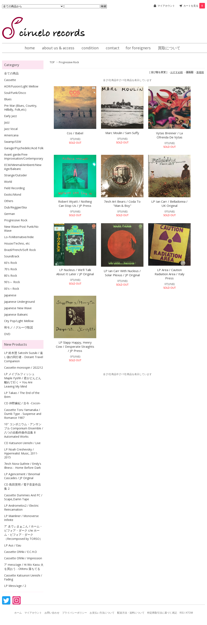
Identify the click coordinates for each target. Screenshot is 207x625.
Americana (11, 135)
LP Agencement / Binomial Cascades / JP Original (22, 476)
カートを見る (194, 5)
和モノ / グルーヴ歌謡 (18, 327)
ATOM (189, 612)
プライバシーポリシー (74, 612)
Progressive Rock (69, 62)
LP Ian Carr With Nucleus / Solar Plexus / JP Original (122, 273)
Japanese (10, 295)
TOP (52, 62)
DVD (7, 334)
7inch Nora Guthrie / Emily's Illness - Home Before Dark (22, 466)
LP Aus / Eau (12, 545)
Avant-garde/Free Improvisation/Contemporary (23, 156)
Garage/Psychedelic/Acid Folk (23, 148)
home (30, 47)
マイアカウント (166, 5)
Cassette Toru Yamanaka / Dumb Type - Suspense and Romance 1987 (22, 414)
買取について (169, 47)
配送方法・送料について (130, 612)
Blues (8, 99)
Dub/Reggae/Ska (15, 207)
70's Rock (10, 269)
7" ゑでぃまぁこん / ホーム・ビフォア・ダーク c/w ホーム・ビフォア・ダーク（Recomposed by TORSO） (23, 532)
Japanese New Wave (18, 308)
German (9, 214)
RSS (182, 612)
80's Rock (10, 275)
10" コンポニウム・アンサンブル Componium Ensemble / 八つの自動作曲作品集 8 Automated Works (23, 430)
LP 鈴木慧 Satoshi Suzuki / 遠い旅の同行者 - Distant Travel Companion (23, 357)
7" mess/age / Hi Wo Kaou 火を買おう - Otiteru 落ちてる (23, 567)
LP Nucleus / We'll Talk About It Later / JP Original (75, 272)
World (8, 182)
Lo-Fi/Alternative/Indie (19, 237)
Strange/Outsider (15, 175)
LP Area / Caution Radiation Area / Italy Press (169, 274)
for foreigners (138, 47)
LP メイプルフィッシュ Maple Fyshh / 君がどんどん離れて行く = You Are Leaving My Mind (22, 380)
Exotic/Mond (12, 194)
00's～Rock (11, 289)
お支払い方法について (102, 612)
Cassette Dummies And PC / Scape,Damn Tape (23, 497)
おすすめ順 (176, 72)
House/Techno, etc (17, 243)
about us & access (58, 47)
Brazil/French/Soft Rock (20, 250)
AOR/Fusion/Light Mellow (21, 86)
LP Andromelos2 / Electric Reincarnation (21, 507)
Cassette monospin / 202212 (23, 367)
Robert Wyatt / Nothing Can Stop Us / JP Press (75, 203)
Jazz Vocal (11, 129)
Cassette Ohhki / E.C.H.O (20, 552)
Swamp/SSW (12, 142)
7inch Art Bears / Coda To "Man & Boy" (122, 203)
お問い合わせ (52, 612)
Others (8, 201)
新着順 (200, 72)
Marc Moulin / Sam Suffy (122, 133)
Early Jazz (10, 116)
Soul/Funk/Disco (15, 93)
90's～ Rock (12, 282)
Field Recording (14, 188)
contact (112, 47)
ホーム (18, 612)
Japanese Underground (19, 302)
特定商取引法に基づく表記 (162, 612)
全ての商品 (11, 73)
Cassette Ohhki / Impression (23, 558)
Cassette (10, 80)
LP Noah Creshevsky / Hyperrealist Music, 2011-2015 (21, 453)
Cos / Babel (75, 133)
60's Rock (10, 263)
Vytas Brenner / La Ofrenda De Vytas (169, 135)
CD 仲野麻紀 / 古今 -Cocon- (22, 403)
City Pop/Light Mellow (19, 321)
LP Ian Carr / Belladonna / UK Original (169, 203)
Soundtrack (11, 256)
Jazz (7, 122)
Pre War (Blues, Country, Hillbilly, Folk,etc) (20, 107)
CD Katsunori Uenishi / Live (22, 443)
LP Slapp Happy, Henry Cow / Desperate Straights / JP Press (75, 346)
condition (90, 47)
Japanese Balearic (16, 314)
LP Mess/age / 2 (15, 586)
